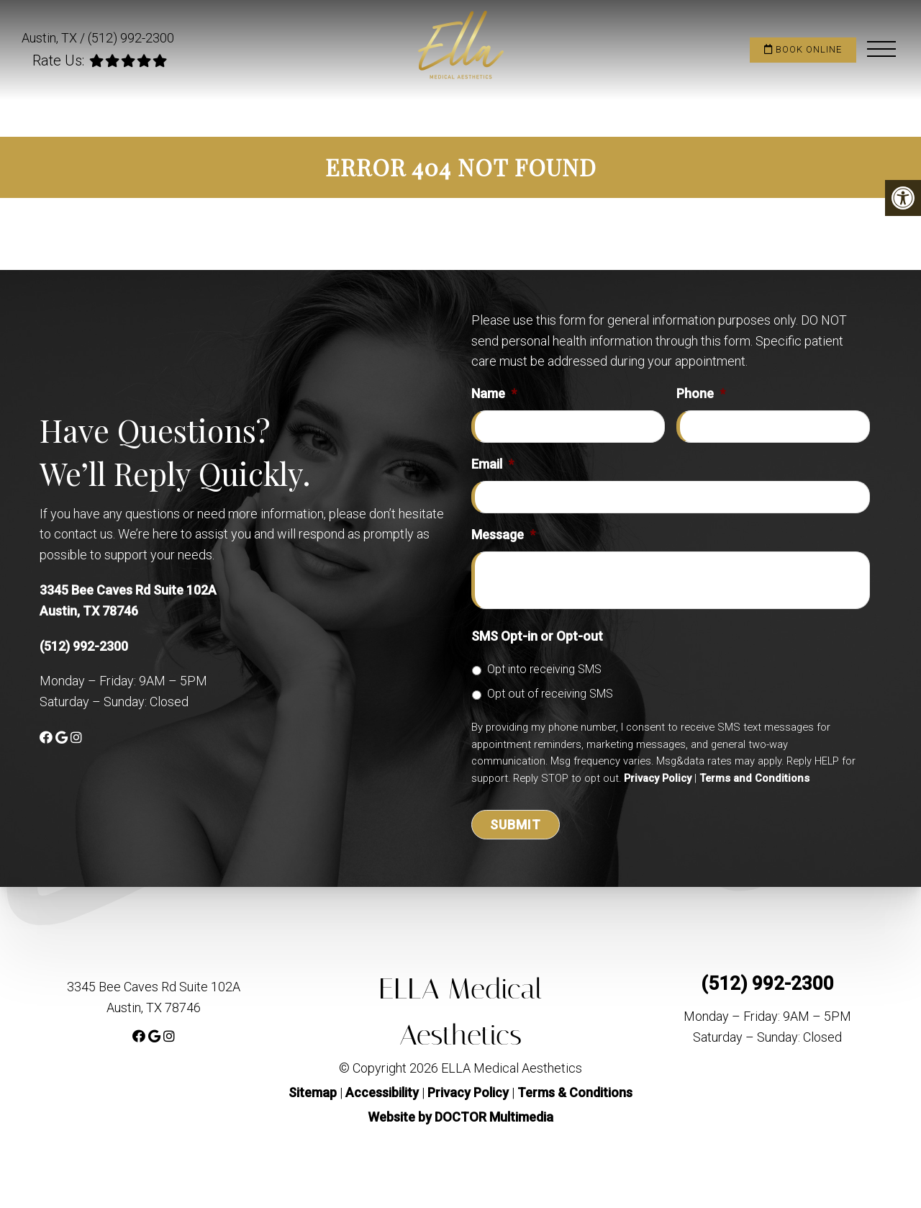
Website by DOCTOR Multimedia (460, 1116)
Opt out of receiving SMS (550, 693)
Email (492, 464)
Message (503, 534)
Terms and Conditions (754, 778)
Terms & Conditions (574, 1092)
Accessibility (382, 1092)
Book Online (803, 49)
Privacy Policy (657, 778)
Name (494, 393)
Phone (700, 393)
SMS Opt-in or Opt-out (537, 636)
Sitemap (313, 1092)
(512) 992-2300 (131, 37)
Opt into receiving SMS (544, 669)
